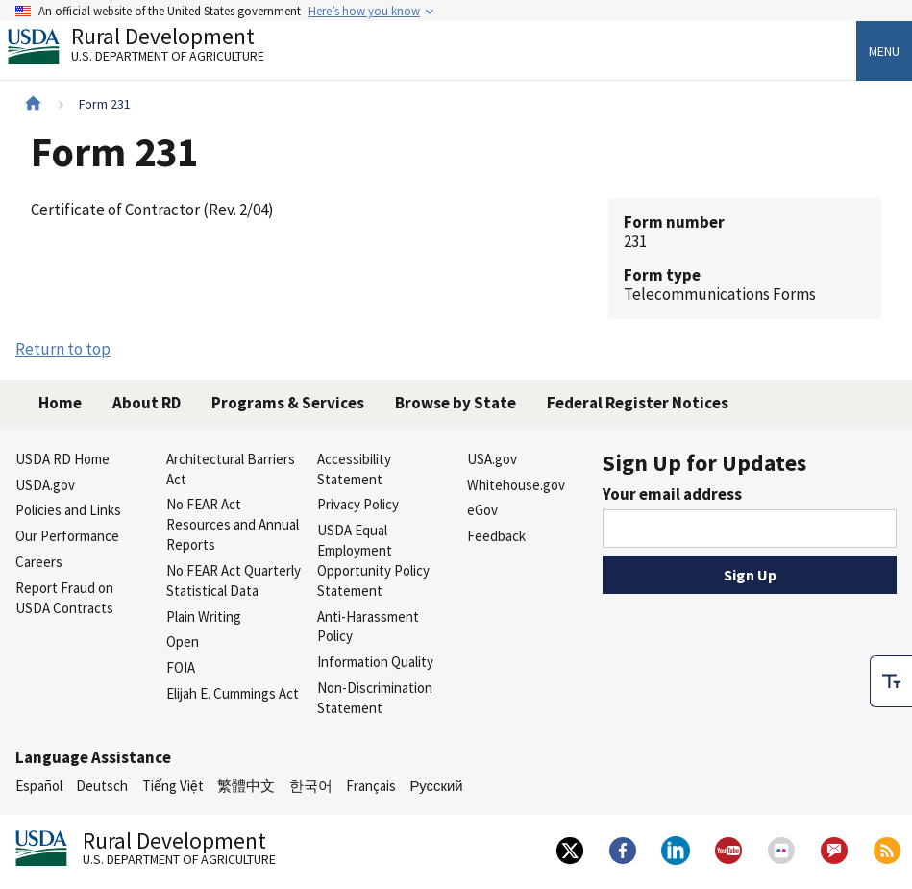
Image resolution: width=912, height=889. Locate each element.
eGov (482, 510)
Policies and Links (68, 510)
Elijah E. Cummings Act (232, 693)
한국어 (311, 786)
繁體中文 (246, 786)
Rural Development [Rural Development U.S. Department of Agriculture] (152, 49)
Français (371, 786)
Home (60, 402)
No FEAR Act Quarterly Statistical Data (233, 580)
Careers (38, 562)
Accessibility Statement (354, 469)
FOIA (180, 667)
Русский (435, 786)
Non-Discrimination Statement (374, 698)
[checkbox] (891, 681)
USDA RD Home (62, 459)
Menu (884, 51)
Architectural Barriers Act (230, 469)
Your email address (672, 494)
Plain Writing (203, 616)
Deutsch (102, 786)
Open (182, 641)
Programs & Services (287, 402)
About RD (146, 402)
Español (38, 786)
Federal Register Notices (637, 402)
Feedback (496, 536)
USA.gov (492, 459)
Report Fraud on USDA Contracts (64, 598)
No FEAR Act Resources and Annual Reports (232, 524)
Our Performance (67, 536)
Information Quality (375, 662)
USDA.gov (45, 485)
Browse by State (455, 402)
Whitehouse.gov (516, 485)
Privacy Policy (358, 504)
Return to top (63, 348)
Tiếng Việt (173, 786)
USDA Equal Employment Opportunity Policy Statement (373, 560)
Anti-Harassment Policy (368, 626)
